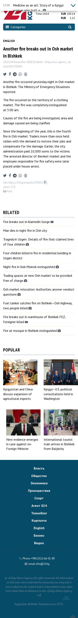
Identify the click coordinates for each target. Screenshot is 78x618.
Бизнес (39, 535)
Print (7, 191)
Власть (39, 468)
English (9, 41)
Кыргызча (39, 520)
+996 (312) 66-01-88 (43, 558)
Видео (39, 543)
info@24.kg (43, 564)
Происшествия (39, 490)
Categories (16, 27)
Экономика (39, 483)
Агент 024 (39, 505)
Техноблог (39, 513)
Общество (39, 476)
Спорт (39, 498)
